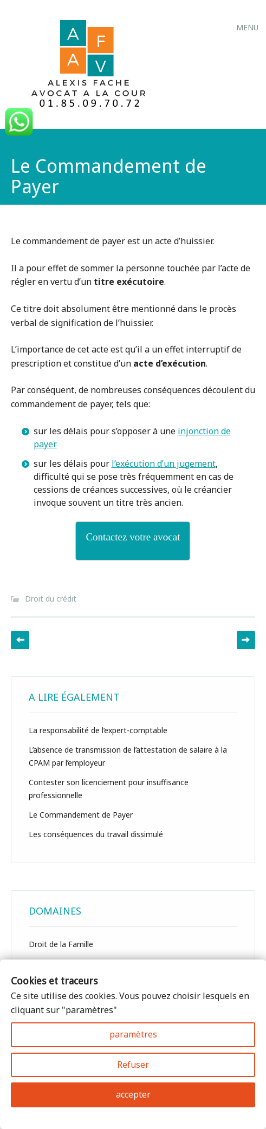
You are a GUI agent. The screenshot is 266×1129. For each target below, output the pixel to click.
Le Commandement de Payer (81, 815)
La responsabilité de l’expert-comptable (98, 730)
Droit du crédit (50, 598)
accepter (133, 1094)
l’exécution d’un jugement (164, 463)
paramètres (133, 1034)
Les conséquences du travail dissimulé (96, 834)
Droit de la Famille (61, 944)
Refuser (133, 1065)
